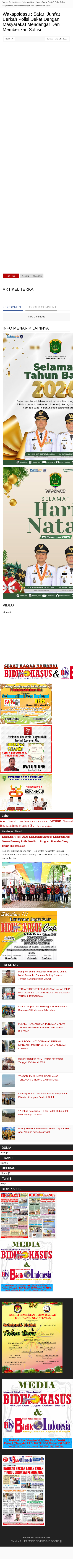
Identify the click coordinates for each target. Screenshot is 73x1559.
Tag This (10, 276)
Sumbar (16, 825)
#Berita (25, 276)
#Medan (37, 276)
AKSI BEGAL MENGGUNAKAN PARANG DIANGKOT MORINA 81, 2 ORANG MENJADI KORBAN (42, 1045)
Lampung (43, 821)
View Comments (36, 316)
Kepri (34, 821)
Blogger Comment (41, 307)
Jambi (27, 821)
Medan (55, 821)
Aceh (3, 821)
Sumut (35, 825)
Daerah (11, 821)
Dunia (20, 822)
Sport (8, 826)
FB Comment (13, 307)
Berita (9, 39)
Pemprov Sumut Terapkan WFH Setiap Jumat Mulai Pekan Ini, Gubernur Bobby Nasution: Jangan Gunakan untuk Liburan (42, 975)
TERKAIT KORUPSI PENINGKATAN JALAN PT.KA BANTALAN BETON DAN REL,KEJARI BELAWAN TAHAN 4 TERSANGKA (44, 993)
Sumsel (25, 826)
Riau (2, 825)
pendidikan (47, 826)
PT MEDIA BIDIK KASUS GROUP (41, 1541)
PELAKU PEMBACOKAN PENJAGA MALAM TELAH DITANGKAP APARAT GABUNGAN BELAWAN (41, 1027)
